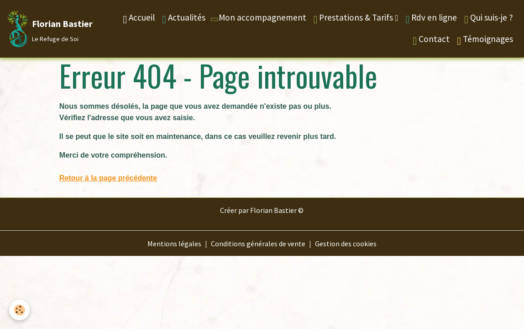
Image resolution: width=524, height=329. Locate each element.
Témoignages (485, 40)
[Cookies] (19, 310)
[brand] (43, 29)
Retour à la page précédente (108, 178)
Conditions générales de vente (258, 243)
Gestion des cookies (346, 243)
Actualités (183, 18)
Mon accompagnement (257, 17)
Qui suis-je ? (488, 18)
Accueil (139, 18)
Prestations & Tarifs (354, 18)
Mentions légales (174, 243)
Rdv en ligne (431, 18)
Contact (431, 40)
